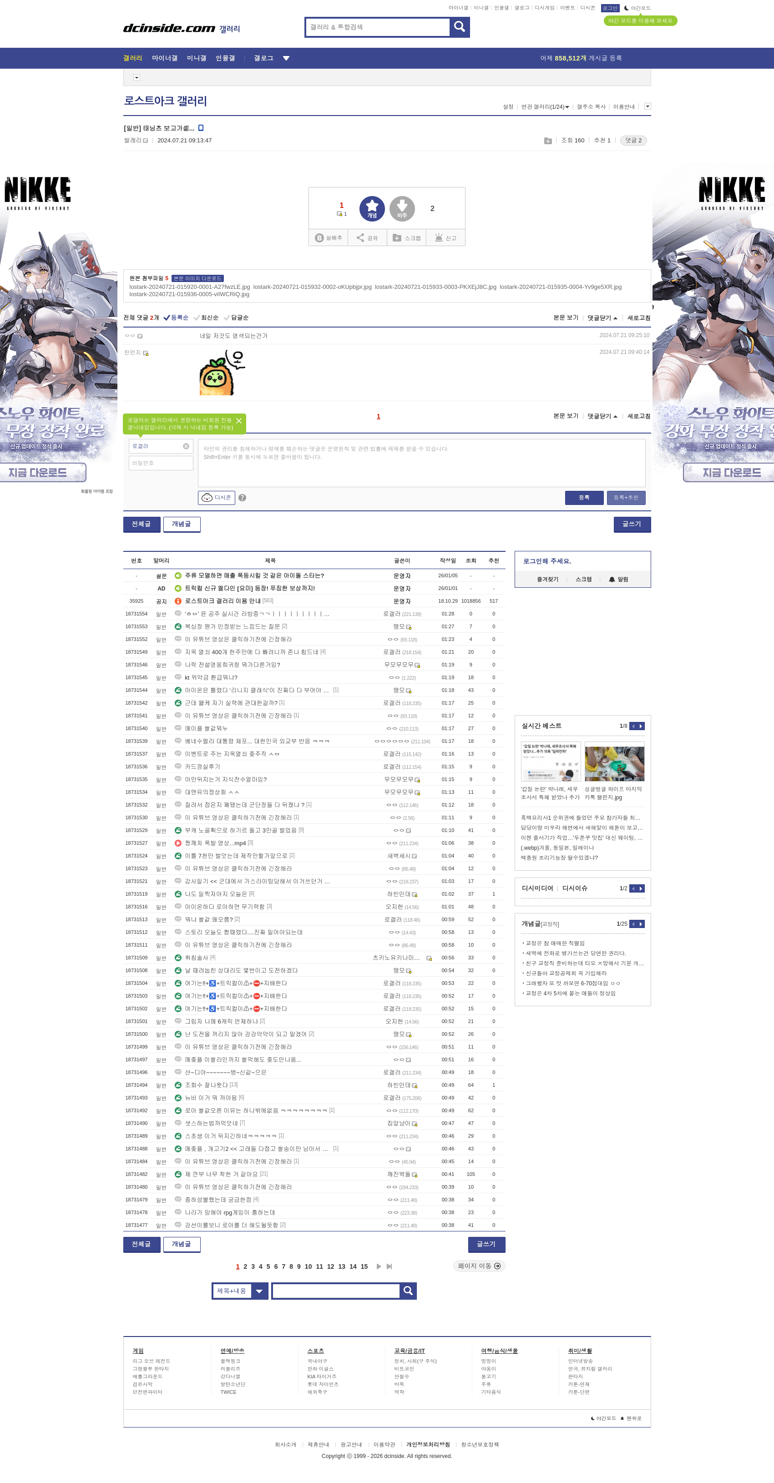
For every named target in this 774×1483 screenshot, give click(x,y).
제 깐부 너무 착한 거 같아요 (216, 1174)
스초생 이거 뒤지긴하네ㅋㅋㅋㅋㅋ (226, 1136)
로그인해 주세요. (547, 561)
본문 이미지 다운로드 (198, 278)
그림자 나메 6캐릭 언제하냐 (216, 1021)
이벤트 (567, 7)
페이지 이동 (479, 1266)
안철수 (402, 1376)
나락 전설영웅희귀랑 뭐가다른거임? (227, 664)
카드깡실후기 (197, 766)
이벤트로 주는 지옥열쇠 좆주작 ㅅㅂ (227, 754)
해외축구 (318, 1392)
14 (353, 1266)
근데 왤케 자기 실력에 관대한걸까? (226, 703)
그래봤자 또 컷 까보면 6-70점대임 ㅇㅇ (573, 983)
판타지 (575, 1376)
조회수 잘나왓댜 (201, 1085)
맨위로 (631, 1418)
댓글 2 (633, 140)
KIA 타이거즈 (322, 1376)
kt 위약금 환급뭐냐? (206, 677)
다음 (379, 1266)
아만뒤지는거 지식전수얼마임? (221, 779)
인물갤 (501, 7)
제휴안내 (318, 1445)
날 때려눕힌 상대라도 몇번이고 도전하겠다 (236, 970)
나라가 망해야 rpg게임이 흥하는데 (225, 1212)
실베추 (328, 238)
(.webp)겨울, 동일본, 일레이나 (557, 848)
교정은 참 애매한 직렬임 (555, 943)
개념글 (181, 524)
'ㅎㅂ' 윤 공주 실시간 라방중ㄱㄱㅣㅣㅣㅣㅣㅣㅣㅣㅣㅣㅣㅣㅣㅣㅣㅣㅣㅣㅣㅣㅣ (253, 613)
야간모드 (637, 8)
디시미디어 (538, 888)
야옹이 (488, 1369)
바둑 (400, 1384)
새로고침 (639, 318)
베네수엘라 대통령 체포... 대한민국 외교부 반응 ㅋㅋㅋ (252, 741)
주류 (486, 1384)
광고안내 (351, 1445)
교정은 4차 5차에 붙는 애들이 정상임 (571, 993)
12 (330, 1266)
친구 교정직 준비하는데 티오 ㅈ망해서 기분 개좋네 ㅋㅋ (585, 963)
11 (319, 1266)
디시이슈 (575, 888)
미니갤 (481, 7)
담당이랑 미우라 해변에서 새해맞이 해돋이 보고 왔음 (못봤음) (583, 828)
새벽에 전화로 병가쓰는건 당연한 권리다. (576, 953)
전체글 (141, 524)
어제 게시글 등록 (581, 58)
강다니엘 (231, 1376)
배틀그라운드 (148, 1376)
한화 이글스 (321, 1369)
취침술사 (191, 957)
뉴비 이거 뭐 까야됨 (206, 1098)
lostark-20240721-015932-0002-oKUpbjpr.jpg (312, 286)
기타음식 (491, 1392)
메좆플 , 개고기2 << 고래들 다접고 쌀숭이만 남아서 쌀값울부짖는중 (253, 1148)
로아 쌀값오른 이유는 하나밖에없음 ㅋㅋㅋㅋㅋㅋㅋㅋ (251, 1110)
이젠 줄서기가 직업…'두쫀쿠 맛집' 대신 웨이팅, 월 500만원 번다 (583, 838)
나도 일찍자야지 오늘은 (211, 894)
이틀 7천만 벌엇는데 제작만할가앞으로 (231, 855)
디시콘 (588, 7)
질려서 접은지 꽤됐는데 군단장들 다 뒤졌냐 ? (239, 805)
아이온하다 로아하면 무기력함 (220, 906)
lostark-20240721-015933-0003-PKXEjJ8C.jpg (435, 286)
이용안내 (624, 107)
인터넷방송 (580, 1361)
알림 (618, 579)
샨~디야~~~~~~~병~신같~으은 (221, 1072)
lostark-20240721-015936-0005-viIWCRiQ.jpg (190, 294)
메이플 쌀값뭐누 (201, 728)
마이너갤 (459, 7)
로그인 (610, 8)
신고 (446, 237)
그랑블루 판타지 (151, 1369)
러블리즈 (231, 1369)
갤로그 (522, 7)
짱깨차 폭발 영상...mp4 (210, 843)
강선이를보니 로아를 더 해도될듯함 (226, 1225)
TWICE (229, 1392)
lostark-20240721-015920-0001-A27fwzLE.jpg (190, 286)
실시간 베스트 (542, 726)
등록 (584, 497)
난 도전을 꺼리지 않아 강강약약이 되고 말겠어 (241, 1034)
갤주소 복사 (591, 107)
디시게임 (545, 7)
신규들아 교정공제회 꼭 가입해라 (566, 973)
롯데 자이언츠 (323, 1384)
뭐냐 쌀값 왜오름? (204, 919)
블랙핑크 (231, 1361)
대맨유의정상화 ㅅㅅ (207, 792)
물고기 (488, 1376)
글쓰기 (632, 524)
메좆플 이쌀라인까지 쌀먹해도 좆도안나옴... (238, 1059)
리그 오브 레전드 (152, 1361)
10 (308, 1266)
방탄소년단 (233, 1384)
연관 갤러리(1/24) (545, 107)
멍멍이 (488, 1361)
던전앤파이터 (148, 1392)
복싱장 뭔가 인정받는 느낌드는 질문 (227, 626)
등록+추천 (625, 497)
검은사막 (143, 1384)
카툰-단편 (579, 1392)
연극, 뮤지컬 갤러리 (590, 1369)
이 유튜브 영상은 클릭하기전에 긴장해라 (233, 639)
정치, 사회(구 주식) (416, 1361)
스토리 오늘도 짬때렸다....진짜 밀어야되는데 (239, 932)
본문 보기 (566, 317)
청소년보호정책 (480, 1445)
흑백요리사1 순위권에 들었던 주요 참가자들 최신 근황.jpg (583, 818)
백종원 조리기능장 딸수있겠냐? (559, 858)
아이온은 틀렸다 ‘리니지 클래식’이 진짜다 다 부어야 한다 (253, 690)
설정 (508, 107)
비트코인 (405, 1369)
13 (342, 1266)
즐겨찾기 (548, 579)
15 (364, 1266)
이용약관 (384, 1445)
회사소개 (286, 1445)
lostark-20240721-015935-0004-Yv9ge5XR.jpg (561, 286)
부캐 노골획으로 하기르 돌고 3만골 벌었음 (236, 830)
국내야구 (318, 1361)
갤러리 (133, 58)
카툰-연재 (579, 1384)
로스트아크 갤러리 (165, 101)
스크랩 (547, 141)
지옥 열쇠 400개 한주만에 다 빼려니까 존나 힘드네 (247, 652)
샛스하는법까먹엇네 (206, 1123)
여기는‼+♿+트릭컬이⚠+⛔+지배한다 (231, 983)
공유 (367, 237)
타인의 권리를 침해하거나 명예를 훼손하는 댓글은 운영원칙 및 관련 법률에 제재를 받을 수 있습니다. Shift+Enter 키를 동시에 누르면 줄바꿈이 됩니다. (326, 453)
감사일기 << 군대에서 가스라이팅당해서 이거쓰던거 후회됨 (253, 881)
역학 (400, 1392)
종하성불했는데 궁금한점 (213, 1199)
